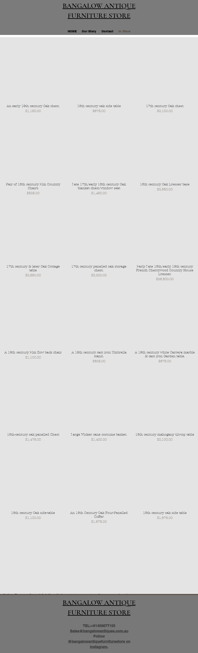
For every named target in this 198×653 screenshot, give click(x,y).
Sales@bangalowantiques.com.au (99, 631)
